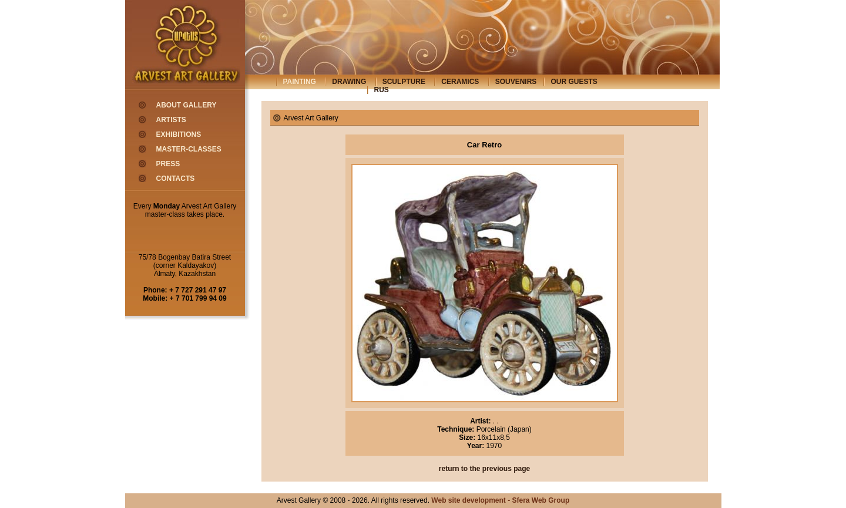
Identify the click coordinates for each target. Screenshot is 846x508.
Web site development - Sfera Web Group (500, 500)
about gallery (186, 105)
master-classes (188, 149)
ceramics (460, 82)
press (168, 164)
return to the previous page (484, 469)
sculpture (403, 82)
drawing (349, 82)
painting (299, 82)
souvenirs (516, 82)
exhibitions (179, 134)
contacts (175, 178)
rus (381, 90)
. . (495, 421)
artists (171, 120)
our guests (573, 82)
